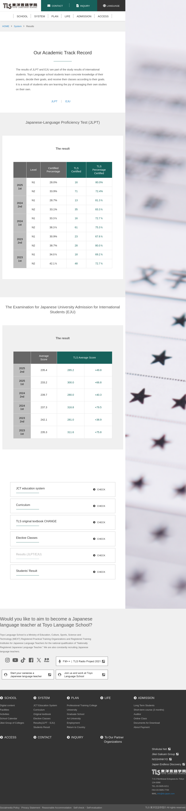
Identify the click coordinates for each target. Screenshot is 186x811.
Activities (4, 714)
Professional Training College (82, 705)
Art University (74, 718)
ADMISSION (84, 16)
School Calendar (8, 718)
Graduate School (75, 714)
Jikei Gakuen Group (163, 754)
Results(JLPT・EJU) (44, 722)
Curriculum (39, 709)
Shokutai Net (159, 749)
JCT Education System (45, 705)
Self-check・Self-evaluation (87, 807)
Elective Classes (41, 718)
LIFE (67, 16)
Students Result (41, 727)
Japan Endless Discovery (166, 764)
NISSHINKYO (160, 759)
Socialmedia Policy (9, 807)
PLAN (54, 16)
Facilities (4, 709)
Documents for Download (147, 722)
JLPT (54, 101)
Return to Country (76, 727)
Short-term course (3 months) (149, 709)
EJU (67, 101)
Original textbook (42, 714)
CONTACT (45, 737)
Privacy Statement (30, 807)
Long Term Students (144, 705)
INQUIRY (77, 737)
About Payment (142, 727)
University (72, 709)
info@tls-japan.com (166, 793)
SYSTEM (39, 16)
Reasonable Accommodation (57, 807)
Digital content (7, 705)
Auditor (137, 714)
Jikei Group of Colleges (12, 722)
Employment (73, 722)
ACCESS (103, 16)
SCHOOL (22, 16)
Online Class (140, 718)
